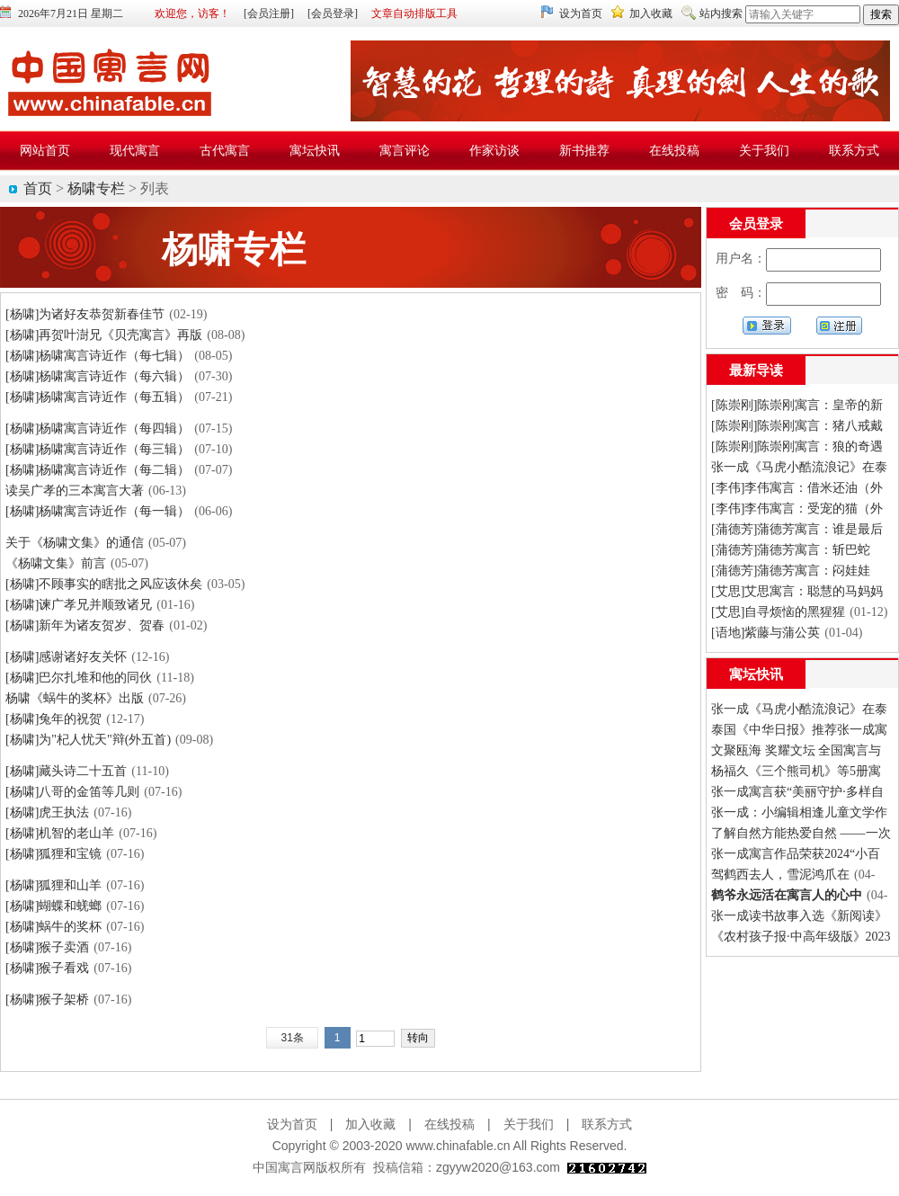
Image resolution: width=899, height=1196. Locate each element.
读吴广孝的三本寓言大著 (74, 490)
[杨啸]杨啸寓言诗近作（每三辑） (97, 449)
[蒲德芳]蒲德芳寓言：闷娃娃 (790, 570)
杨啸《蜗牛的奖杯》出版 (74, 698)
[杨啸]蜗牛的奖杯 (53, 926)
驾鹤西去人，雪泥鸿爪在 (780, 874)
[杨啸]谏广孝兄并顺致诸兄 (78, 604)
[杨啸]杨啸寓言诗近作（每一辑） (97, 511)
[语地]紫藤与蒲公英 (765, 632)
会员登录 (756, 224)
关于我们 (528, 1124)
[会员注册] (269, 13)
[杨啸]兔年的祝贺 (53, 719)
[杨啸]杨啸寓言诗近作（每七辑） (97, 355)
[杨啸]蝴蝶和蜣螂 (53, 906)
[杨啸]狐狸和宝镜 (53, 854)
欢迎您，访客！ (192, 13)
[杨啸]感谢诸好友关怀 (66, 657)
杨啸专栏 (96, 188)
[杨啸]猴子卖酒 (47, 947)
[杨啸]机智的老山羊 (59, 833)
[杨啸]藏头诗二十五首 (66, 771)
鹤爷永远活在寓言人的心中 (786, 895)
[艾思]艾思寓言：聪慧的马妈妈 (797, 591)
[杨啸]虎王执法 (47, 812)
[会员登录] (332, 13)
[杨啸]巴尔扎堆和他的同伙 (78, 677)
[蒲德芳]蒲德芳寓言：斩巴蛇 (790, 550)
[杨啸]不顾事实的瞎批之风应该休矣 (103, 584)
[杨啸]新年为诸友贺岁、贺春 (85, 625)
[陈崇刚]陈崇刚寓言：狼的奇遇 (797, 446)
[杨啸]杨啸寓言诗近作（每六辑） (97, 376)
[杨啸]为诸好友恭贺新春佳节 (85, 314)
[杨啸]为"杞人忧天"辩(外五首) (88, 739)
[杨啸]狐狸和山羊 (53, 885)
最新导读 (756, 370)
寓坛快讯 (756, 674)
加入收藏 (650, 13)
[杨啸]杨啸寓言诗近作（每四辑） (97, 428)
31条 (291, 1037)
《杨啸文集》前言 (55, 563)
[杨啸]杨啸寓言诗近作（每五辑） (97, 397)
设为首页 (580, 13)
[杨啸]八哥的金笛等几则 (72, 792)
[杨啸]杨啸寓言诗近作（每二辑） (97, 470)
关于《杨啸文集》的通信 (74, 542)
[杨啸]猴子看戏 (47, 968)
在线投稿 (449, 1124)
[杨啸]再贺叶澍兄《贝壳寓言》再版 (103, 335)
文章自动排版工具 (414, 13)
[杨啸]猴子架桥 (47, 999)
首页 (37, 188)
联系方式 (607, 1124)
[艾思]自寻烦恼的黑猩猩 (778, 612)
